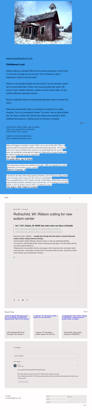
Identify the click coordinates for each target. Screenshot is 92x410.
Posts (6, 198)
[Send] (85, 405)
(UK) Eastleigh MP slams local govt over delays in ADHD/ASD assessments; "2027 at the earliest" (16, 333)
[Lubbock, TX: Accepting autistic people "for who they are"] (46, 322)
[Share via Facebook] (14, 300)
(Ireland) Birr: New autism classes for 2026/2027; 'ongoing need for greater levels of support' (73, 333)
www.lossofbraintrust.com (19, 58)
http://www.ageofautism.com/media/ (21, 129)
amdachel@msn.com (13, 398)
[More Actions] (77, 366)
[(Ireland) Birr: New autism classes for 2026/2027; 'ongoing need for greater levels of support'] (74, 322)
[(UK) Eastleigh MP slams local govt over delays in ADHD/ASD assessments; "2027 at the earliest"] (17, 322)
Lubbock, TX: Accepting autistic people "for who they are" (45, 333)
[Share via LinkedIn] (23, 300)
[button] (70, 197)
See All (85, 311)
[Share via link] (27, 300)
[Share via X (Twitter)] (18, 300)
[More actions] (77, 209)
